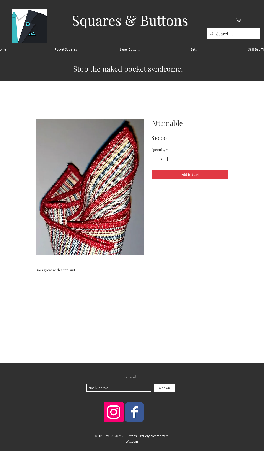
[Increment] (168, 159)
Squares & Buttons (130, 20)
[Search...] (233, 33)
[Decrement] (155, 159)
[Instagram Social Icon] (114, 412)
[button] (238, 20)
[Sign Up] (164, 388)
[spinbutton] (161, 159)
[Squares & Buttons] (134, 412)
